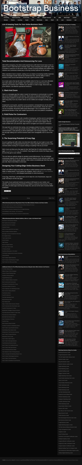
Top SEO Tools (5, 321)
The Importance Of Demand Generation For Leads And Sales (72, 284)
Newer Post (5, 198)
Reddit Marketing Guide (64, 389)
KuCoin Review (5, 240)
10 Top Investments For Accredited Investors (70, 234)
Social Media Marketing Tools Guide (67, 378)
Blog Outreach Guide (63, 413)
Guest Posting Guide (63, 434)
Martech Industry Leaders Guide (66, 364)
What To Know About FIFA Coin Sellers (10, 229)
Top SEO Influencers (6, 295)
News (24, 460)
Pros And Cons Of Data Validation (9, 314)
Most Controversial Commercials (9, 282)
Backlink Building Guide (64, 371)
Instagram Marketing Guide (65, 399)
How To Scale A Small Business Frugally (10, 259)
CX (29, 460)
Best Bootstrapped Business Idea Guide (67, 417)
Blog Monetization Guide (64, 361)
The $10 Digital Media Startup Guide (67, 357)
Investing (20, 20)
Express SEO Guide (63, 408)
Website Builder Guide (64, 359)
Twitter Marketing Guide (64, 385)
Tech (32, 20)
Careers (69, 460)
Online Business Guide (64, 415)
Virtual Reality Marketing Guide (65, 382)
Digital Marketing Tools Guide (65, 375)
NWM (27, 460)
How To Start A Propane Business (9, 334)
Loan (62, 20)
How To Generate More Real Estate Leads (11, 306)
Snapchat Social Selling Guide (65, 394)
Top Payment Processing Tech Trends (10, 284)
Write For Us (47, 460)
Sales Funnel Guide (63, 380)
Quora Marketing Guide (64, 387)
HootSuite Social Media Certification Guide (68, 436)
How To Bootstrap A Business (8, 319)
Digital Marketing (16, 17)
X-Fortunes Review (6, 248)
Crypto (26, 20)
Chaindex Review (5, 227)
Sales (46, 20)
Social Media (26, 17)
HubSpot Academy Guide (64, 438)
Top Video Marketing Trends (8, 297)
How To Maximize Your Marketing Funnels (11, 288)
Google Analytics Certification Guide (67, 445)
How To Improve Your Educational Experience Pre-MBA (72, 321)
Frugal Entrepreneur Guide (65, 354)
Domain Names (54, 460)
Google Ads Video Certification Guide (67, 443)
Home (28, 198)
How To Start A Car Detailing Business (10, 345)
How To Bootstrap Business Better (9, 349)
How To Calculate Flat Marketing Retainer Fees (12, 353)
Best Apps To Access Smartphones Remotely (11, 233)
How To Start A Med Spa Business (9, 347)
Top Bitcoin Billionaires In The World (9, 251)
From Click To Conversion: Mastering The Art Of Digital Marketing (15, 209)
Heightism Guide (62, 431)
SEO (38, 17)
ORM (60, 17)
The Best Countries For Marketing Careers (11, 325)
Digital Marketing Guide (64, 366)
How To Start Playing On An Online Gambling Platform (71, 110)
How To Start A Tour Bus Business (9, 358)
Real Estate (39, 20)
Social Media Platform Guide (65, 406)
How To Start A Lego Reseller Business (10, 327)
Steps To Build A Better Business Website (10, 303)
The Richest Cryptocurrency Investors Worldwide (12, 253)
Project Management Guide (65, 429)
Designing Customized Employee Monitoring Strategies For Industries (72, 56)
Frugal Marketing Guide (7, 277)
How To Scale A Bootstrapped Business (10, 356)
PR (54, 17)
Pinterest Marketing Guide (64, 396)
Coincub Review (5, 255)
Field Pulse (5, 129)
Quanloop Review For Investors (8, 224)
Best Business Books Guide (65, 420)
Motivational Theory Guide (7, 336)
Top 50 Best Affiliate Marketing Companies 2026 (71, 101)
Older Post (51, 198)
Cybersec (66, 460)
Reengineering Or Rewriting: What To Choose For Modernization (15, 213)
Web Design (67, 17)
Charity (73, 460)
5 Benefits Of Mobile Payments (71, 92)
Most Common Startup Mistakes (8, 290)
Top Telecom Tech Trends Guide (66, 410)
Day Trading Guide (6, 301)
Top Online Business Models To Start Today (11, 312)
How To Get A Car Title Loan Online (9, 262)
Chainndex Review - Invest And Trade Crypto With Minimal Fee (71, 244)
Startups (6, 20)
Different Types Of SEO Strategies (9, 271)
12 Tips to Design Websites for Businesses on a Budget (71, 225)
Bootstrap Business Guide (64, 352)
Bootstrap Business (8, 460)
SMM (59, 460)
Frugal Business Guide (64, 422)
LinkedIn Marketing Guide (64, 401)
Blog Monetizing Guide (7, 299)
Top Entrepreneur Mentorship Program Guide (69, 450)
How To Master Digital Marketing (9, 257)
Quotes (42, 460)
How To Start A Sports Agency (8, 338)
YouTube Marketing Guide (64, 392)
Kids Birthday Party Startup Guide (9, 330)
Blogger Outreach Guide (64, 373)
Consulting (6, 17)
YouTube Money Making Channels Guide (68, 427)
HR (57, 20)
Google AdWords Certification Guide (67, 441)
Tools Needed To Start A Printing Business (11, 351)
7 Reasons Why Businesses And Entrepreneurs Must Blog (72, 27)
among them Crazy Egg (12, 151)
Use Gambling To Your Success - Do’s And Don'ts (12, 211)
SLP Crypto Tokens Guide (7, 246)
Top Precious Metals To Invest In (9, 286)
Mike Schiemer (16, 460)
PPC (33, 17)
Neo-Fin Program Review (7, 244)
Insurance (69, 20)
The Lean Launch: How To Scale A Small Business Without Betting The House (18, 204)
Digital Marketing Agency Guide (66, 424)
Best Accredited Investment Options (9, 231)
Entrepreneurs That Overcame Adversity (10, 332)
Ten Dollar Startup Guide (7, 268)
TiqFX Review (5, 242)
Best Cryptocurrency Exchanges (9, 222)
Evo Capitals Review (6, 235)
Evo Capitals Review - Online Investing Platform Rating (71, 217)
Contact (74, 17)
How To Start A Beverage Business (9, 340)
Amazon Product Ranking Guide (9, 273)
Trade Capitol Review (6, 238)
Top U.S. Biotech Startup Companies (9, 279)
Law (75, 20)
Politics (62, 460)
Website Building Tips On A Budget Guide (68, 448)
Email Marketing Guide (64, 368)
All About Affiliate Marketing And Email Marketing (12, 207)
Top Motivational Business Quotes (9, 343)
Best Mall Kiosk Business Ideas (8, 316)
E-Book (38, 460)
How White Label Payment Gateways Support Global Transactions (70, 46)
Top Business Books (6, 293)
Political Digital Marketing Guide (66, 452)
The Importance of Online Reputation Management (70, 340)
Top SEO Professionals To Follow (9, 308)
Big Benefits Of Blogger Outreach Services (11, 310)
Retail (52, 20)
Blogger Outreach (47, 17)
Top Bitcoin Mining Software (8, 275)
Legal (21, 460)
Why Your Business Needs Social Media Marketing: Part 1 (72, 331)
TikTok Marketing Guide (64, 403)
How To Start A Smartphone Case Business (11, 360)
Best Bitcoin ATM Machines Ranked (9, 220)
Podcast (32, 460)
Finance (13, 20)
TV (35, 460)
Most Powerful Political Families (8, 323)
